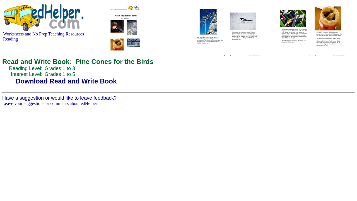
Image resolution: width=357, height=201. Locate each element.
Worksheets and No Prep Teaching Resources (43, 34)
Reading (10, 39)
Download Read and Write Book (66, 81)
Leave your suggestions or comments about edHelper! (50, 103)
